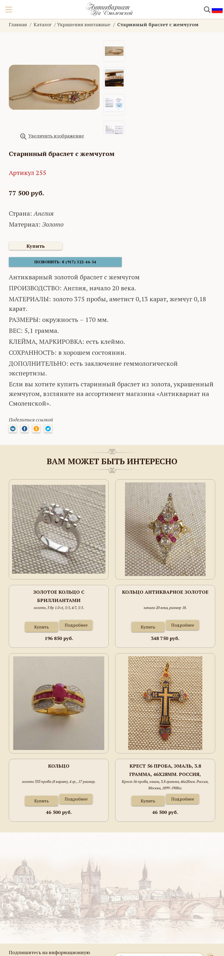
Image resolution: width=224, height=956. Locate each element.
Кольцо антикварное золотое (165, 594)
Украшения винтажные (84, 24)
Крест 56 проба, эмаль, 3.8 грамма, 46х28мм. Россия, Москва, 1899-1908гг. (165, 773)
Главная (18, 24)
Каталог (43, 24)
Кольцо (58, 768)
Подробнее (76, 628)
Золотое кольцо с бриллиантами (58, 598)
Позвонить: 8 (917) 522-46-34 (49, 264)
